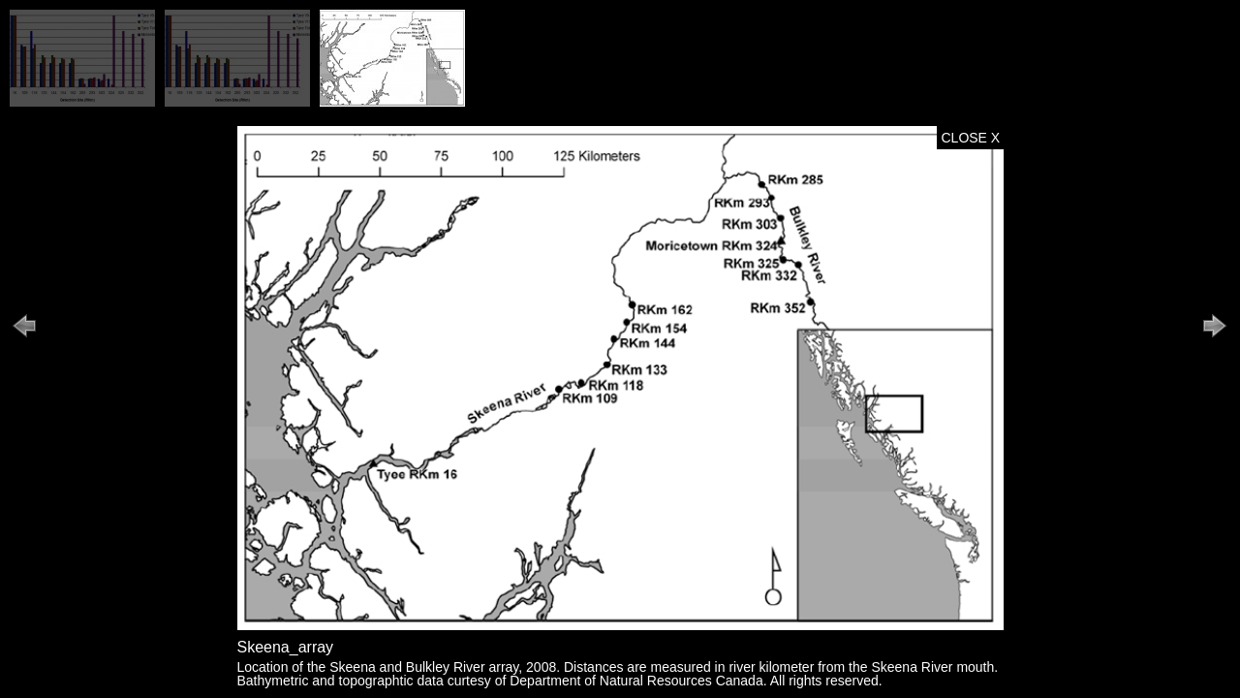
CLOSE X (971, 137)
